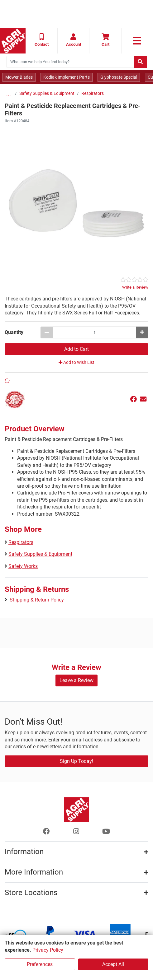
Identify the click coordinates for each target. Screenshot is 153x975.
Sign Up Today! (76, 761)
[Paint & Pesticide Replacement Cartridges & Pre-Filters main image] (76, 200)
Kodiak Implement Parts (66, 77)
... (8, 93)
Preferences (40, 964)
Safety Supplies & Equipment (46, 93)
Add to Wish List (76, 362)
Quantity (14, 332)
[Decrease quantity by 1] (47, 332)
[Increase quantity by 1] (142, 332)
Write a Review (135, 287)
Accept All (113, 964)
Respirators (92, 93)
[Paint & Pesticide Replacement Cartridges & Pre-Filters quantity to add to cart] (94, 332)
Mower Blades (19, 77)
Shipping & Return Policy (37, 600)
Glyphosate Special (118, 77)
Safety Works (23, 566)
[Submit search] (140, 62)
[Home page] (13, 40)
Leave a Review (76, 680)
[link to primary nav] (137, 41)
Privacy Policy (47, 950)
